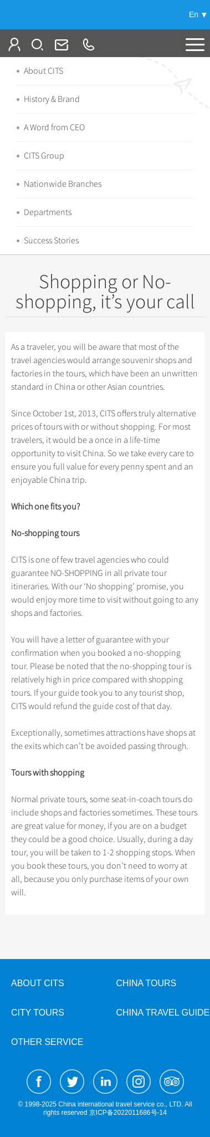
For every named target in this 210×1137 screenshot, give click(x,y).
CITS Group (44, 155)
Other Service (47, 1042)
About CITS (43, 71)
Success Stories (51, 240)
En (193, 14)
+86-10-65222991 (88, 44)
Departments (47, 212)
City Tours (37, 1012)
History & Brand (52, 99)
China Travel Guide (163, 1012)
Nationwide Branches (62, 184)
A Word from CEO (54, 127)
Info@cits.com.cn (60, 44)
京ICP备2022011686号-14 (128, 1112)
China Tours (146, 983)
